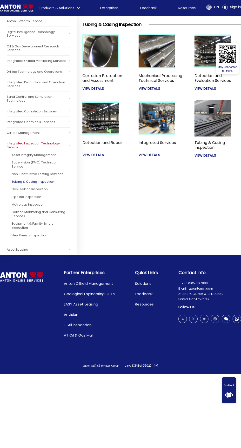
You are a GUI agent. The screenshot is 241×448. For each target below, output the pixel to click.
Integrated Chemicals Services (31, 122)
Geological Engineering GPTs (89, 293)
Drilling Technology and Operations (34, 71)
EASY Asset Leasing (81, 304)
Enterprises (109, 8)
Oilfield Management (23, 132)
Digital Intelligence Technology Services (31, 34)
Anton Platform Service (24, 21)
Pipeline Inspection (26, 197)
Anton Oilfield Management (88, 283)
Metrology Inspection (28, 204)
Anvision (71, 314)
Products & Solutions (57, 8)
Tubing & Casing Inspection (33, 181)
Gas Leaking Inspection (30, 189)
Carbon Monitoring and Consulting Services (38, 214)
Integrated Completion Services (32, 111)
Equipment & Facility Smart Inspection (32, 225)
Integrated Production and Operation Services (36, 84)
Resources (187, 8)
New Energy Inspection (29, 235)
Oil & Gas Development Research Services (33, 48)
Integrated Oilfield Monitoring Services (37, 60)
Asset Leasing (17, 249)
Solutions (143, 283)
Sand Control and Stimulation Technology (29, 98)
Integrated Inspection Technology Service (33, 145)
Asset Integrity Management (34, 155)
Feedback (229, 385)
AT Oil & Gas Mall (78, 335)
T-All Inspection (78, 324)
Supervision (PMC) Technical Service (34, 164)
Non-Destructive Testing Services (37, 174)
